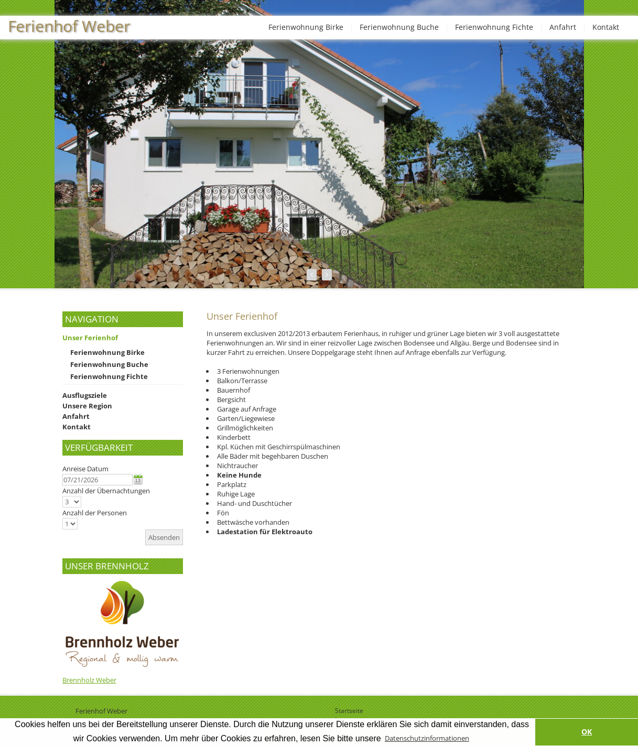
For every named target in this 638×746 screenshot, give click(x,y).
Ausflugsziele (84, 395)
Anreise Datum (85, 468)
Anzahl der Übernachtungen (106, 490)
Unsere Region (87, 405)
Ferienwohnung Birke (305, 27)
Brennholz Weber (89, 680)
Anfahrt (562, 27)
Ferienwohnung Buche (399, 27)
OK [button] (586, 732)
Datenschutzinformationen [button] (427, 738)
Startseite (349, 710)
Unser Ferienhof (90, 337)
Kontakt (605, 27)
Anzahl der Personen (94, 512)
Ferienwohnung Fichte (494, 27)
